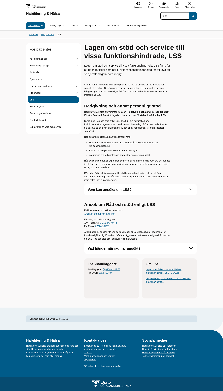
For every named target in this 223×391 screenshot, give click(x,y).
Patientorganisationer (40, 113)
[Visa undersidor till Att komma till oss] (76, 58)
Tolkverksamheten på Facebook (158, 356)
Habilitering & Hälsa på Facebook (159, 346)
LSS (32, 99)
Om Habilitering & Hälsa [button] (138, 25)
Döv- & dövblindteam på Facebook (159, 349)
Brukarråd (35, 72)
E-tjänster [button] (113, 25)
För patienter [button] (35, 25)
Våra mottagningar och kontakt (99, 356)
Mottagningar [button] (57, 25)
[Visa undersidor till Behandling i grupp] (76, 65)
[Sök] (174, 16)
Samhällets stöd (38, 120)
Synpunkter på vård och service (45, 127)
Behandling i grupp (39, 65)
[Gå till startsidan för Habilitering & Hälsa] (43, 9)
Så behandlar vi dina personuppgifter (102, 366)
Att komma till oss (38, 59)
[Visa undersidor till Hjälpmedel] (76, 93)
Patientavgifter (37, 106)
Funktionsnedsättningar (41, 86)
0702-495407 (102, 226)
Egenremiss (36, 79)
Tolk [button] (75, 25)
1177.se (88, 352)
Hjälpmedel (35, 93)
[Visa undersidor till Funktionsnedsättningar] (76, 86)
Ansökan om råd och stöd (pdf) (99, 214)
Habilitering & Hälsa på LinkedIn (158, 352)
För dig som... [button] (93, 25)
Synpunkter (90, 359)
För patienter (40, 49)
